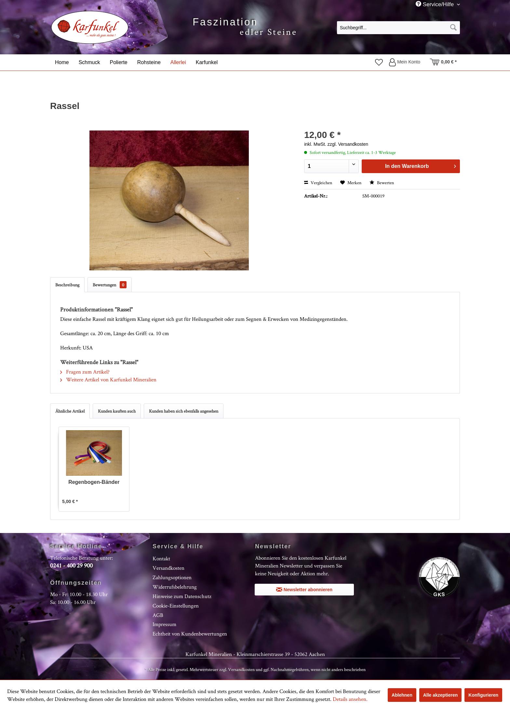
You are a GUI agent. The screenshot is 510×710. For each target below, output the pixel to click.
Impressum (164, 624)
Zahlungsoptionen (172, 577)
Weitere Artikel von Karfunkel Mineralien (108, 379)
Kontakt (161, 558)
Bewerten (381, 182)
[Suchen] (453, 27)
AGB (158, 615)
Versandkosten (168, 567)
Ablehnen (402, 695)
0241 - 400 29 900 (71, 565)
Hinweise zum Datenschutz (182, 596)
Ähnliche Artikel (70, 411)
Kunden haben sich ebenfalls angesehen (183, 411)
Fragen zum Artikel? (85, 371)
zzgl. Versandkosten (348, 144)
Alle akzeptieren (440, 695)
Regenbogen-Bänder (93, 482)
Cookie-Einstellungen (176, 605)
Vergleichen (318, 182)
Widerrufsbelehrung (175, 586)
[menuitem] (398, 27)
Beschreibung (67, 285)
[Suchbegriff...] (398, 27)
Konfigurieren (483, 695)
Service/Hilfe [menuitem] (435, 4)
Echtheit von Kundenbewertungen (190, 633)
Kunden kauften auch (117, 411)
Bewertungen (110, 284)
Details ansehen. (350, 699)
